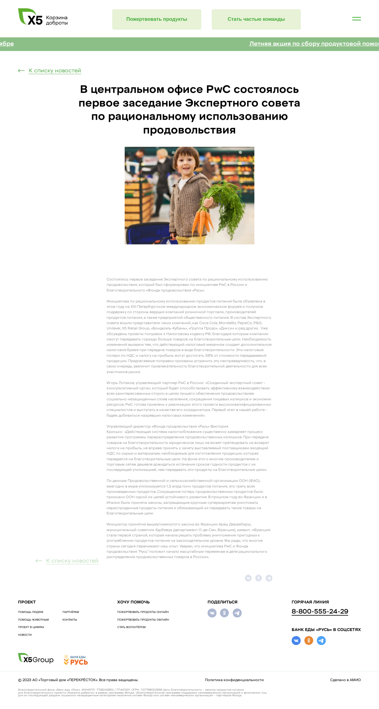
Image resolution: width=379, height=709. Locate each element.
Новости (25, 635)
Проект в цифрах (31, 627)
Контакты (69, 620)
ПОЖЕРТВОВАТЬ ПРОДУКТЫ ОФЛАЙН (143, 620)
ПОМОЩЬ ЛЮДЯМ (30, 612)
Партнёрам (70, 612)
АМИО (355, 680)
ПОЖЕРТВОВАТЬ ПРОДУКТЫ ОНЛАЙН (143, 612)
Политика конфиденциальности (234, 680)
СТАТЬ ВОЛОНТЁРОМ (131, 627)
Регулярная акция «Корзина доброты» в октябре (76, 44)
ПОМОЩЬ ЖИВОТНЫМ (33, 620)
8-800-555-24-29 (320, 612)
